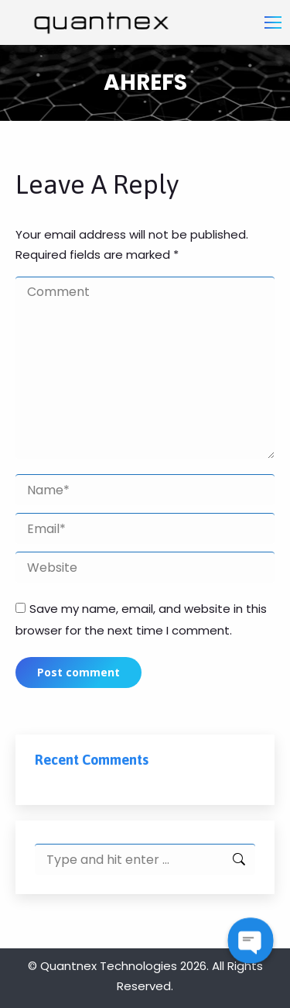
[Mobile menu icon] (273, 22)
